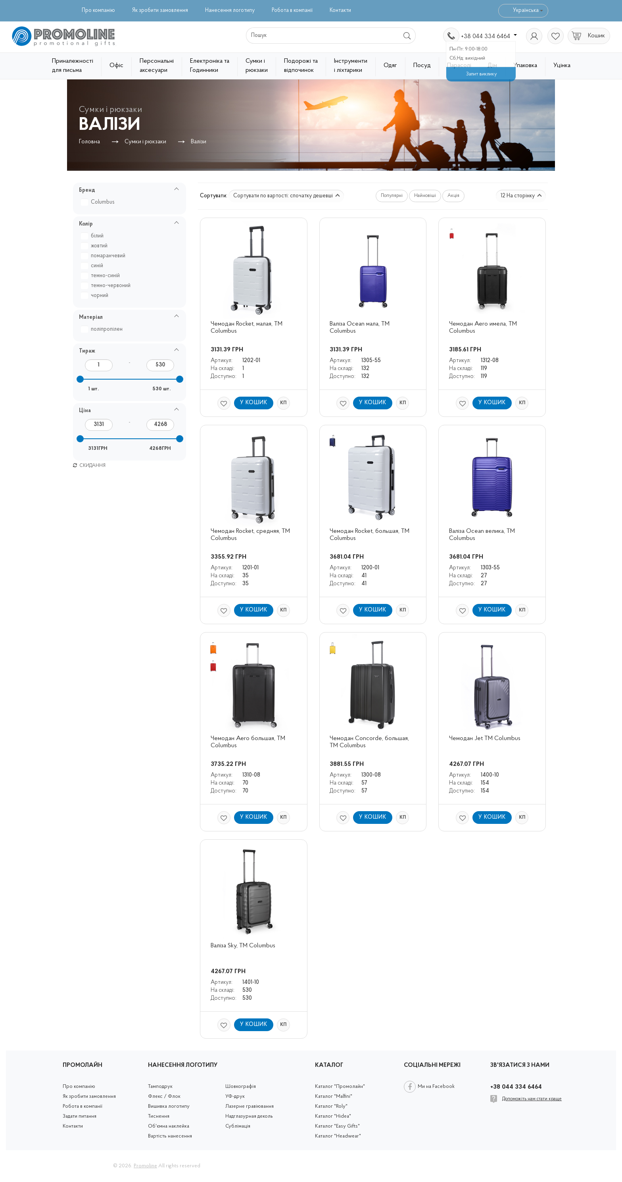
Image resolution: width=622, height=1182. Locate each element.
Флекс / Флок (164, 1096)
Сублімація (237, 1126)
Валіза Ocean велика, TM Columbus (482, 535)
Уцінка (561, 65)
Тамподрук (160, 1086)
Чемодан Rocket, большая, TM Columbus (370, 535)
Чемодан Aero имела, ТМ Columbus (483, 327)
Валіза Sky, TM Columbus (243, 946)
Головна (89, 142)
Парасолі (459, 65)
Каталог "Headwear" (338, 1136)
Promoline (145, 1166)
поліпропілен (103, 329)
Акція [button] (453, 195)
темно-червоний (107, 286)
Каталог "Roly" (331, 1106)
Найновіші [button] (425, 195)
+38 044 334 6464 (489, 36)
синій (93, 266)
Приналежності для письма (72, 65)
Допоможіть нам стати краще (532, 1099)
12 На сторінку (521, 196)
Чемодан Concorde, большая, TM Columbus (370, 742)
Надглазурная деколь (249, 1116)
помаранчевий (104, 256)
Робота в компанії (292, 10)
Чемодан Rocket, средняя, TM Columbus (251, 535)
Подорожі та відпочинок (301, 65)
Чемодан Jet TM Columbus (484, 738)
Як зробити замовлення (160, 10)
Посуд (422, 65)
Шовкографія (240, 1086)
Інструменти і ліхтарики (350, 65)
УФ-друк (235, 1096)
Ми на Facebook (436, 1086)
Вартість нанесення (170, 1136)
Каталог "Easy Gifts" (337, 1126)
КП (283, 403)
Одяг (390, 65)
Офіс (116, 65)
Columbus (99, 202)
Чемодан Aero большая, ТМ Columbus (249, 742)
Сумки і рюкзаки (257, 65)
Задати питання (79, 1116)
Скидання (89, 465)
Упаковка (525, 65)
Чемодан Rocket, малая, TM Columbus (247, 327)
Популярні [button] (392, 195)
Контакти (340, 10)
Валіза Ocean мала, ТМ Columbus (360, 327)
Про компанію (98, 10)
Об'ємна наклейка (168, 1126)
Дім (492, 65)
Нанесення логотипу (230, 10)
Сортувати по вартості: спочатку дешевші (286, 196)
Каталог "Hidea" (333, 1116)
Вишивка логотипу (169, 1106)
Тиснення (158, 1116)
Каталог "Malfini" (333, 1096)
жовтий (95, 246)
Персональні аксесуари (157, 65)
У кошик (253, 403)
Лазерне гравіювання (249, 1106)
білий (93, 236)
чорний (95, 296)
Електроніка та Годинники (209, 65)
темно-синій (101, 276)
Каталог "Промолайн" (340, 1086)
